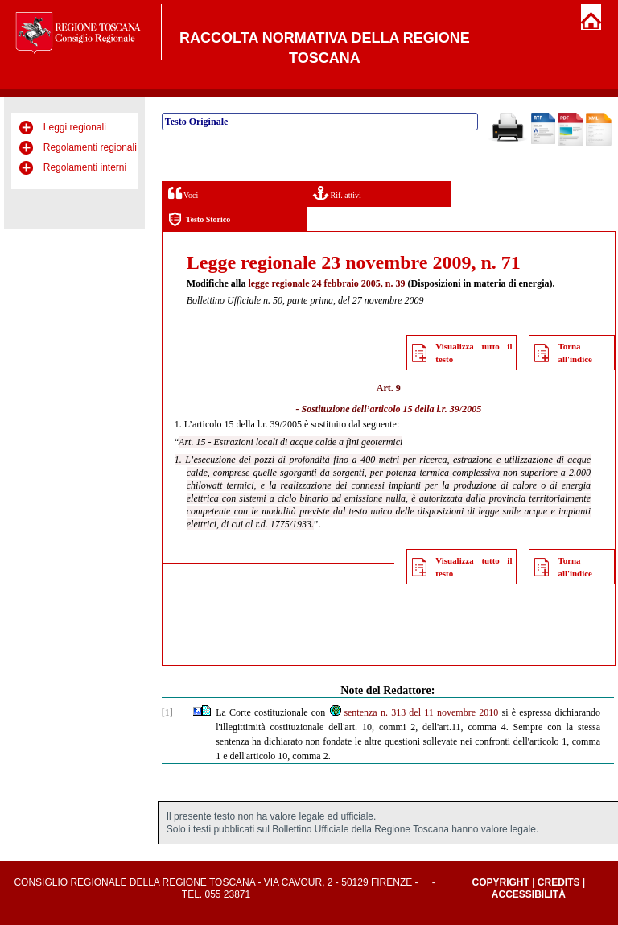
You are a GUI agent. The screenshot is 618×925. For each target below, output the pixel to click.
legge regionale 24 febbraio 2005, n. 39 (326, 283)
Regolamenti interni (84, 167)
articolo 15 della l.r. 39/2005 (426, 409)
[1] (167, 712)
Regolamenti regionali (90, 147)
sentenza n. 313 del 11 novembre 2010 (413, 712)
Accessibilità (529, 894)
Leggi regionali (74, 127)
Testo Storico (199, 219)
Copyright (500, 882)
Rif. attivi (337, 193)
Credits (559, 882)
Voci (183, 193)
